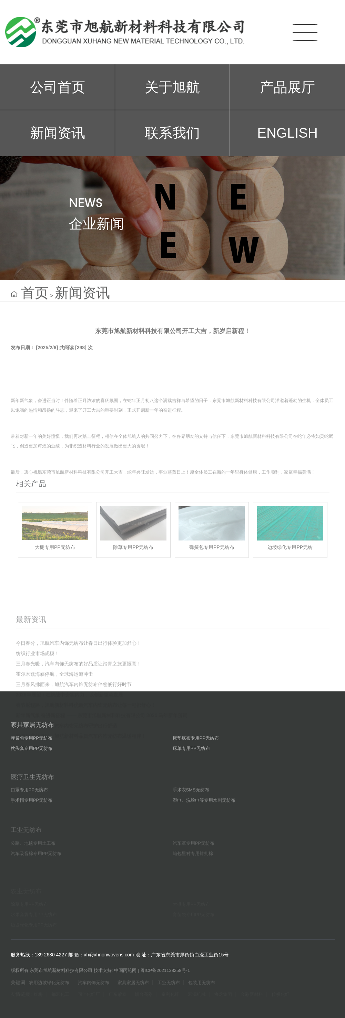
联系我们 (172, 132)
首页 (35, 300)
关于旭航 (172, 87)
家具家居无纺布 (32, 742)
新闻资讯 (57, 132)
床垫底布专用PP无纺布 (196, 755)
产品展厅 (287, 87)
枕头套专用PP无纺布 (31, 765)
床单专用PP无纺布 (191, 765)
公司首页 (57, 87)
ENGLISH (287, 132)
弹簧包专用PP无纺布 (31, 755)
